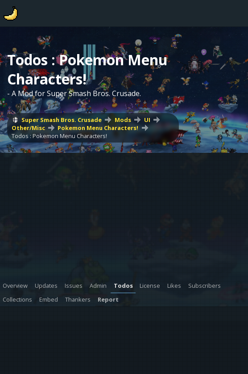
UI (147, 120)
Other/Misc (28, 128)
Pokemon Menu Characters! (98, 128)
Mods (123, 120)
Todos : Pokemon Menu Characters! (59, 136)
